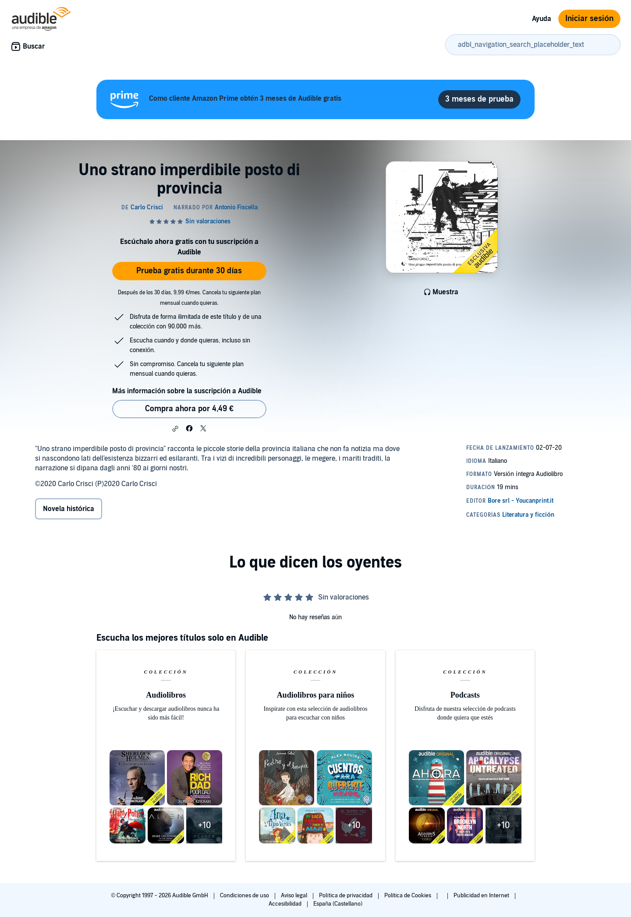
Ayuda (541, 18)
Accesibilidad (286, 903)
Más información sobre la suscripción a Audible (187, 391)
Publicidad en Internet (482, 895)
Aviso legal (294, 895)
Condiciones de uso (245, 895)
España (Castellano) (337, 903)
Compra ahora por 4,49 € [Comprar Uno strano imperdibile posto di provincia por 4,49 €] (189, 408)
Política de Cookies (408, 895)
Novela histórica (68, 508)
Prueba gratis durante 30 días (189, 270)
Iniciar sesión (589, 18)
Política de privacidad (346, 895)
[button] (175, 428)
